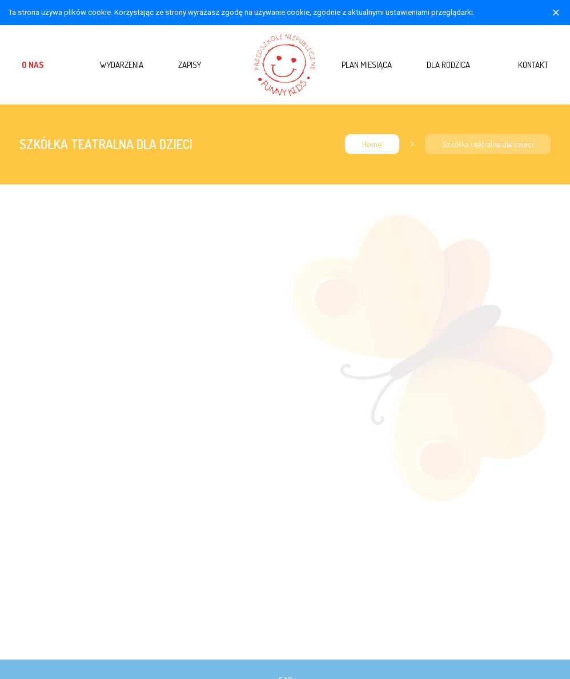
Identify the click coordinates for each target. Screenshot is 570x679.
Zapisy (189, 64)
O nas (32, 64)
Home (372, 144)
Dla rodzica (448, 64)
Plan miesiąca (367, 64)
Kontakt (533, 64)
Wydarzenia (121, 64)
